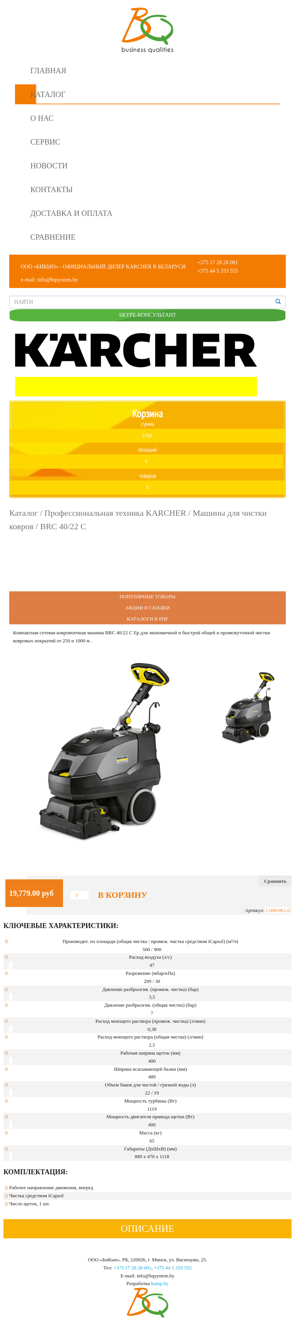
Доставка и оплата (71, 213)
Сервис (45, 142)
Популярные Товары (147, 596)
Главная (48, 70)
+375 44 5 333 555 (217, 271)
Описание (147, 1228)
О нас (42, 118)
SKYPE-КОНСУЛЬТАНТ (147, 315)
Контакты (51, 189)
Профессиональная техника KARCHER (115, 513)
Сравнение (52, 237)
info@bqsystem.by (57, 280)
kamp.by (160, 1283)
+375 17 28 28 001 (217, 262)
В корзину (122, 895)
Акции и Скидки (147, 608)
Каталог (47, 94)
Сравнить (275, 881)
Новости (49, 165)
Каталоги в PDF (147, 619)
